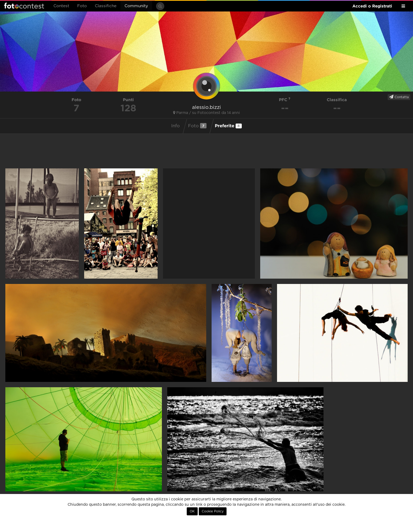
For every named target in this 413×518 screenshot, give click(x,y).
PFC (284, 99)
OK (192, 511)
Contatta (399, 97)
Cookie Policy (213, 511)
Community (136, 6)
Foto (82, 6)
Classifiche (105, 6)
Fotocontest (24, 6)
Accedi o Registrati (372, 6)
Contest (61, 6)
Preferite (228, 125)
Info (175, 126)
